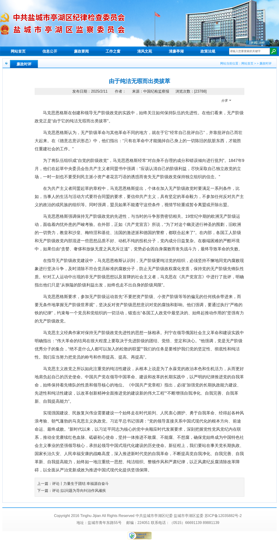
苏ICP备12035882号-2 (223, 516)
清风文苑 (144, 51)
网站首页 (18, 51)
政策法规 (207, 51)
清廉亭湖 (176, 51)
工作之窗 (113, 51)
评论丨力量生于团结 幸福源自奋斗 (80, 484)
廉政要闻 (81, 51)
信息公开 (49, 51)
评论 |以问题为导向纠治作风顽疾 (79, 491)
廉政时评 (24, 64)
